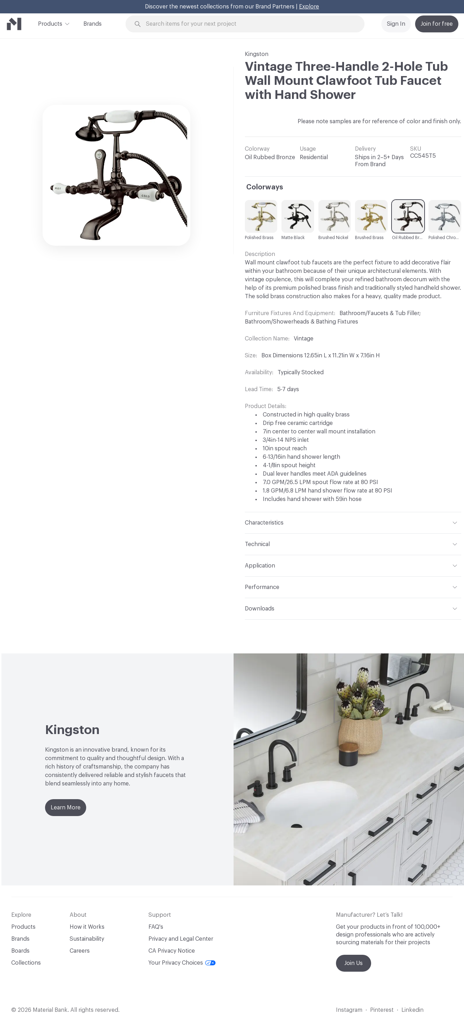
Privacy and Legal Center (180, 939)
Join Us (353, 963)
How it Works (87, 927)
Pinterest (382, 1010)
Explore (309, 7)
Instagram (349, 1010)
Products (50, 23)
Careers (80, 951)
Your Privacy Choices (182, 963)
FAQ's (155, 927)
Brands (92, 24)
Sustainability (87, 939)
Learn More (66, 807)
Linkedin (412, 1010)
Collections (26, 963)
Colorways (264, 187)
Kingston (256, 54)
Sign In (396, 24)
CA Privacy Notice (171, 951)
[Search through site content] (249, 24)
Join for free (437, 24)
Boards (20, 951)
